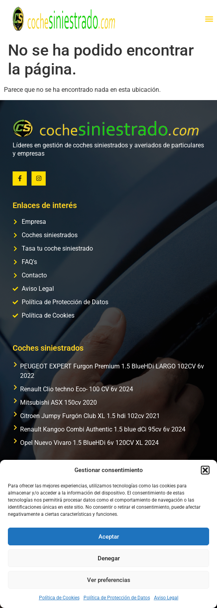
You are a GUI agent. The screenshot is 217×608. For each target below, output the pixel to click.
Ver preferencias (108, 580)
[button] (205, 470)
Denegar (109, 558)
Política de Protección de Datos (116, 598)
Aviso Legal (166, 598)
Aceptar (108, 536)
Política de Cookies (59, 598)
